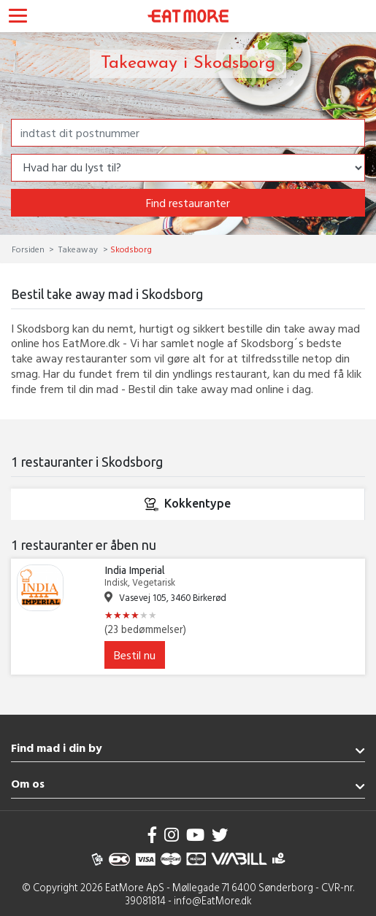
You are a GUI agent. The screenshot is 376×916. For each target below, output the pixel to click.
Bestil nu (135, 655)
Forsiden (29, 248)
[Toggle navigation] (18, 17)
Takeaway (78, 248)
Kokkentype (188, 504)
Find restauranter (188, 202)
